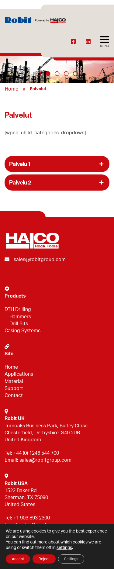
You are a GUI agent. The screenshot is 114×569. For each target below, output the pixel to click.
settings (64, 548)
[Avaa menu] (104, 42)
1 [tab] (39, 74)
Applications (19, 374)
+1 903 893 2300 (31, 518)
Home (11, 89)
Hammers (20, 316)
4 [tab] (66, 74)
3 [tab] (57, 74)
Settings (71, 559)
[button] (57, 164)
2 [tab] (48, 74)
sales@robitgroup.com (40, 259)
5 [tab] (75, 74)
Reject (44, 559)
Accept (18, 559)
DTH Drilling (18, 309)
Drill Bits (18, 323)
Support (14, 388)
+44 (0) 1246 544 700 (36, 453)
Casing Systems (22, 330)
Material (14, 381)
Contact (14, 395)
